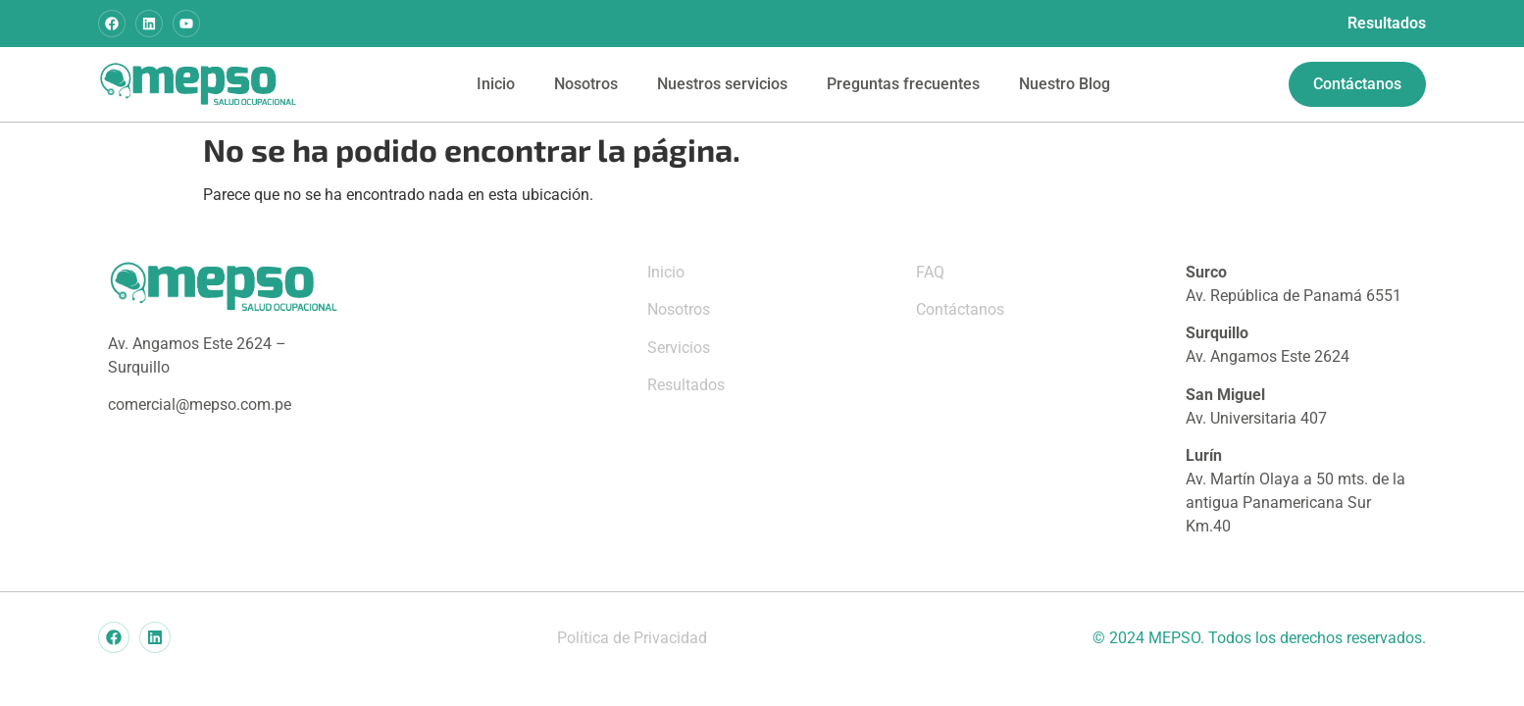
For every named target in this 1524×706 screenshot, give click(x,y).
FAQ (930, 272)
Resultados (1386, 23)
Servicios (678, 347)
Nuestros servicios (722, 84)
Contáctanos (960, 309)
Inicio (496, 84)
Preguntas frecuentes (903, 84)
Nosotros (586, 84)
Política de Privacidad (632, 638)
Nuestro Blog (1064, 84)
